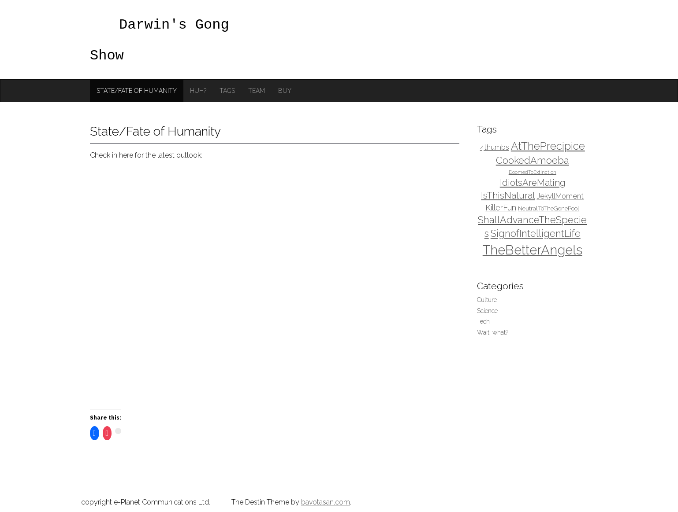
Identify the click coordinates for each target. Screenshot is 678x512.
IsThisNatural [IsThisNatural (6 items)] (508, 195)
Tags (227, 90)
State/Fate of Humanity (137, 90)
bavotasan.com (325, 502)
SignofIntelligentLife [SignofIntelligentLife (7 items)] (536, 233)
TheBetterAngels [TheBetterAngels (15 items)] (532, 250)
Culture (487, 299)
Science (487, 310)
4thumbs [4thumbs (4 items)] (494, 147)
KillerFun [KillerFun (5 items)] (500, 207)
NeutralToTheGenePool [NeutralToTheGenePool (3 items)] (548, 208)
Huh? (198, 90)
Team (256, 90)
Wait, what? (492, 332)
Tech (483, 321)
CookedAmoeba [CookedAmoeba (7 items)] (532, 160)
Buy (284, 90)
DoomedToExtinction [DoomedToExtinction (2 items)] (532, 172)
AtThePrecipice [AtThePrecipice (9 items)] (548, 146)
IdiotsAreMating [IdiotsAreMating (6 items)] (532, 182)
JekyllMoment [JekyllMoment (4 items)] (560, 196)
